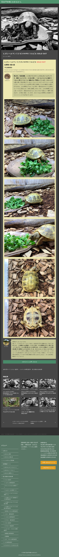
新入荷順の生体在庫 (37, 369)
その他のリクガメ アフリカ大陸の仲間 (11, 503)
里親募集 (7, 536)
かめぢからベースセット (9, 470)
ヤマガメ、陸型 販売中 (10, 520)
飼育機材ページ (7, 464)
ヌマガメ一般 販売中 (9, 525)
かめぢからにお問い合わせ (29, 361)
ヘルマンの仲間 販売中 (25, 369)
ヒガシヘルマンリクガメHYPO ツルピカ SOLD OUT (35, 434)
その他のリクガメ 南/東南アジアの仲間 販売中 (11, 498)
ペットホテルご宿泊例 (8, 460)
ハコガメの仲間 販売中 (10, 516)
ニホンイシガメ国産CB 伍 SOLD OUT (27, 412)
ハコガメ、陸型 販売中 (9, 514)
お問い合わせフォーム (48, 462)
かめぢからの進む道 (8, 456)
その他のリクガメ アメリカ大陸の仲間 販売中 (11, 507)
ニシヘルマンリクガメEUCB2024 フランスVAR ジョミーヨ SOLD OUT (11, 393)
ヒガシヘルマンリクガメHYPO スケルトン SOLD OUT (20, 422)
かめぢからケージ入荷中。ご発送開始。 (38, 422)
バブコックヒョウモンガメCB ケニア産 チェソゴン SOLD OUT (48, 410)
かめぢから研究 (7, 454)
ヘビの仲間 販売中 (8, 542)
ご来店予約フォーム (48, 467)
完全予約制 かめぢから (11, 2)
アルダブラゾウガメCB (9, 411)
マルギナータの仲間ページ (11, 490)
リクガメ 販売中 (7, 56)
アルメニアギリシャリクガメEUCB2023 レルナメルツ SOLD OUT (29, 393)
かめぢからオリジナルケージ (10, 467)
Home (2, 434)
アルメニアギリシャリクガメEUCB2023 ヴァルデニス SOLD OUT (48, 393)
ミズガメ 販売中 (7, 522)
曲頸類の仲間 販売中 (9, 533)
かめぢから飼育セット (9, 473)
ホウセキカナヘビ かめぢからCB (11, 545)
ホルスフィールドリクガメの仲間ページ (11, 494)
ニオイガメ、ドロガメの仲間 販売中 (11, 529)
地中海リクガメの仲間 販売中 (11, 511)
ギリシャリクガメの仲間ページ (11, 486)
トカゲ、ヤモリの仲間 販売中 (10, 539)
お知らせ (5, 450)
